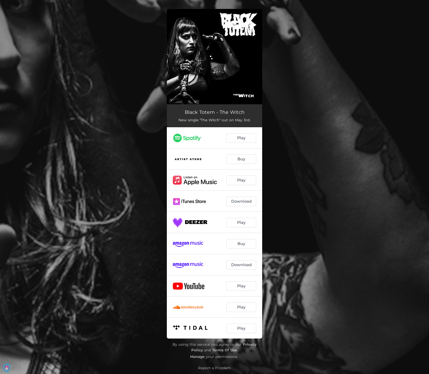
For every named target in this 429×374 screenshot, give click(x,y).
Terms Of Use (224, 350)
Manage (197, 356)
